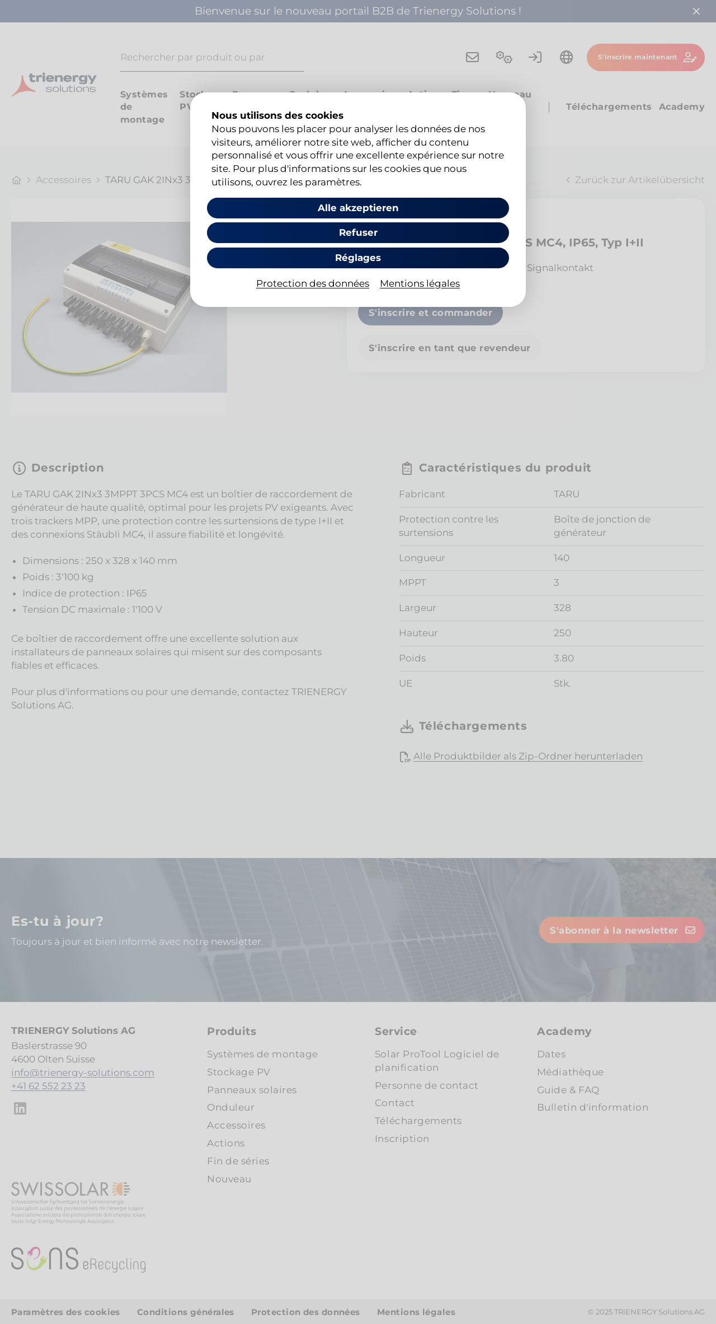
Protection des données (312, 283)
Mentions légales (420, 283)
